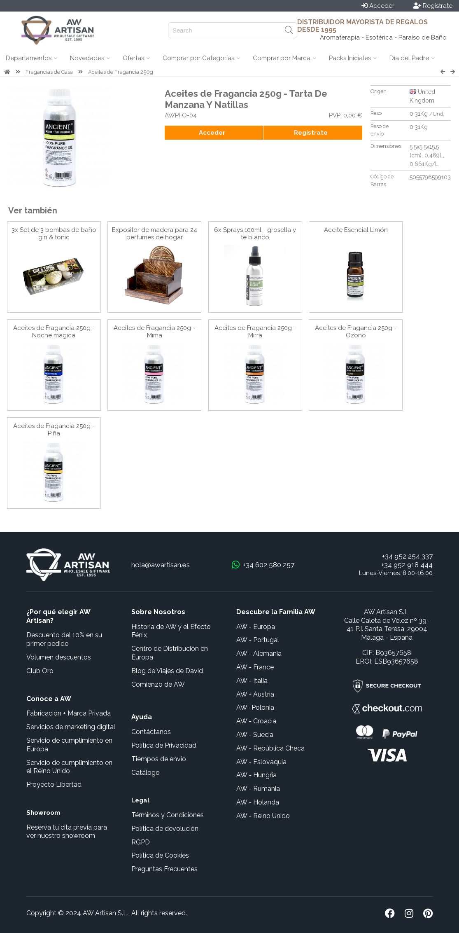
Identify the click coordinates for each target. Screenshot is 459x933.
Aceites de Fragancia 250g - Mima (154, 331)
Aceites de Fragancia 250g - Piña (54, 429)
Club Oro (40, 671)
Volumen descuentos (58, 657)
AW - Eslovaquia (261, 762)
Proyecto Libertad (54, 784)
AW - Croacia (256, 721)
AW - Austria (255, 694)
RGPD (140, 842)
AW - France (255, 667)
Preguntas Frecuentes (164, 869)
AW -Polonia (255, 707)
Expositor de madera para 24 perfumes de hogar (154, 233)
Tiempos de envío (158, 759)
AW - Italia (252, 681)
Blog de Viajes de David (167, 671)
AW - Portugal (257, 640)
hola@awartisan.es (160, 565)
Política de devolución (164, 828)
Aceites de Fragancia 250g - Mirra (255, 331)
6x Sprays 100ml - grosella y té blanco (255, 233)
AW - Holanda (257, 802)
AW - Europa (255, 627)
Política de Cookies (160, 855)
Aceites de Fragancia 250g (120, 72)
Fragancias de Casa (49, 72)
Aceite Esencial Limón (356, 230)
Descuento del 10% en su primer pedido (64, 639)
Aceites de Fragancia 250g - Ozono (355, 331)
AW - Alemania (259, 653)
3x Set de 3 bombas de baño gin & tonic (54, 233)
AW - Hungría (256, 775)
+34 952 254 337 (407, 556)
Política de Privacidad (163, 745)
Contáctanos (151, 732)
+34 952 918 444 (407, 565)
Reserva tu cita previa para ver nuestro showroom (66, 831)
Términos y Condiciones (167, 815)
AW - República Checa (270, 748)
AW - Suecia (254, 735)
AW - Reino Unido (263, 816)
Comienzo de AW (158, 684)
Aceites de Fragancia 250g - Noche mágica (54, 331)
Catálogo (145, 772)
